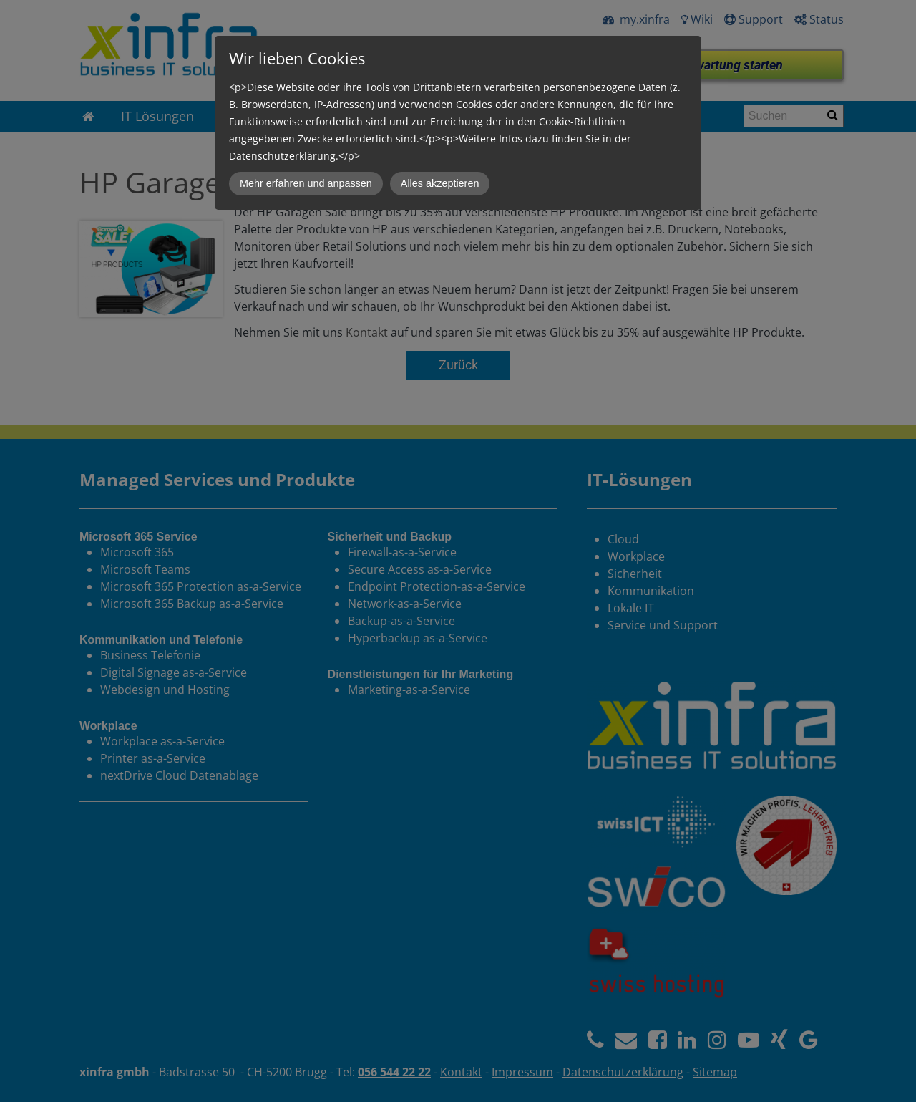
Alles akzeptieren (440, 183)
